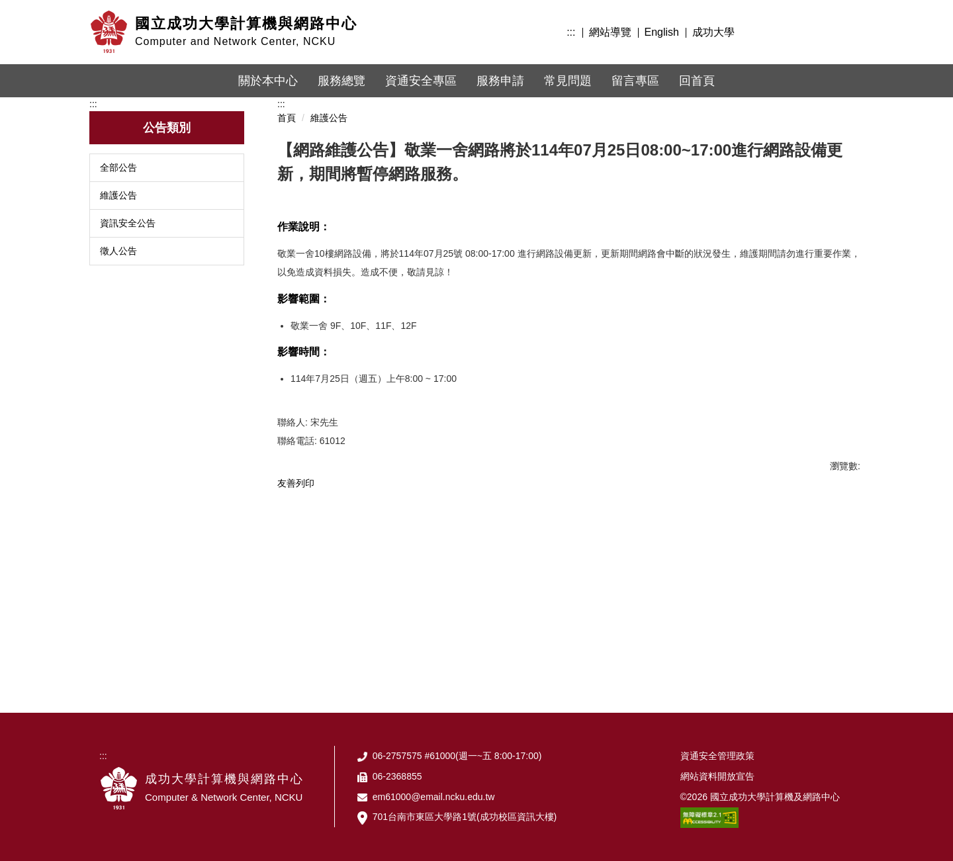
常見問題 (568, 80)
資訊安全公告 (128, 223)
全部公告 (118, 167)
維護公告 (118, 195)
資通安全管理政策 (717, 755)
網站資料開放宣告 (717, 776)
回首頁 (697, 80)
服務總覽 (341, 80)
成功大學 (713, 32)
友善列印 (295, 483)
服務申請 (500, 80)
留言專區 (635, 80)
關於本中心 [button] (268, 80)
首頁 (286, 118)
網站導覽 (610, 32)
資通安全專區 (421, 80)
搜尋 (848, 30)
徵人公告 (118, 251)
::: (571, 32)
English (662, 32)
